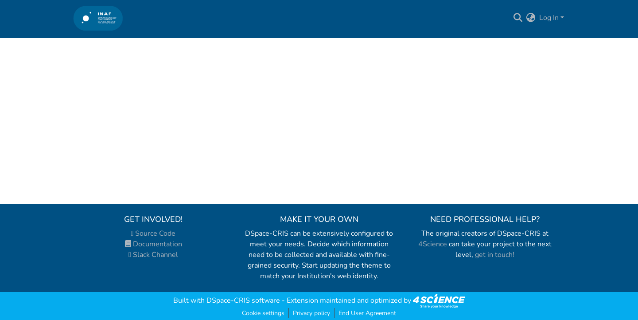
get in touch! (494, 255)
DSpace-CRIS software (243, 300)
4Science (432, 244)
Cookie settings (263, 313)
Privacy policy (311, 313)
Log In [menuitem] (549, 18)
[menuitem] (531, 17)
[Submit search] (518, 17)
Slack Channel (153, 255)
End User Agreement (367, 313)
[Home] (98, 18)
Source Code (153, 233)
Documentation (153, 244)
